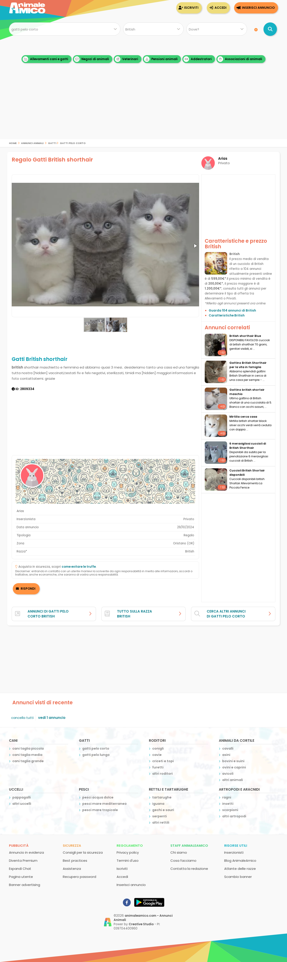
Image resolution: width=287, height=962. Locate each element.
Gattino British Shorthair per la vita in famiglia (248, 365)
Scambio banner (238, 876)
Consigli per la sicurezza (83, 852)
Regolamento (130, 845)
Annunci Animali (32, 142)
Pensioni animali (161, 59)
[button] (195, 245)
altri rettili (160, 822)
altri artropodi (234, 816)
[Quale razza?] (153, 29)
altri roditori (162, 773)
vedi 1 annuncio (51, 717)
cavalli (227, 748)
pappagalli (21, 797)
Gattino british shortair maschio (247, 392)
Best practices (75, 860)
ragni (226, 797)
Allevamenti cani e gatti (45, 59)
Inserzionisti (234, 852)
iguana (158, 803)
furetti (157, 767)
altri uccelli (21, 803)
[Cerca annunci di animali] (270, 29)
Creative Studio (141, 924)
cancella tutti (22, 717)
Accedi (220, 8)
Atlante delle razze (240, 868)
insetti (227, 803)
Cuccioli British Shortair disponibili (247, 473)
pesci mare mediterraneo (104, 803)
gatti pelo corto (73, 142)
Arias (222, 158)
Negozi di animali (91, 59)
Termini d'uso (128, 860)
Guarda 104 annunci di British (232, 310)
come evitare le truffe (79, 567)
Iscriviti (191, 8)
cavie (157, 755)
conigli (158, 748)
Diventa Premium (23, 860)
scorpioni (230, 810)
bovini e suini (233, 761)
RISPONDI (28, 589)
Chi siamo (178, 852)
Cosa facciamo (183, 860)
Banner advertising (24, 884)
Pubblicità (18, 845)
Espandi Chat (20, 868)
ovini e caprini (234, 767)
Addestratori (197, 59)
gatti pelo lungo (96, 755)
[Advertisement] (143, 107)
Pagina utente (21, 876)
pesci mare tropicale (100, 810)
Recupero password (79, 876)
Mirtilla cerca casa (243, 417)
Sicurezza (72, 845)
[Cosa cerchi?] (64, 29)
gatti (52, 142)
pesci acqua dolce (97, 797)
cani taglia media (27, 755)
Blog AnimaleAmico (240, 860)
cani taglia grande (28, 761)
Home (13, 142)
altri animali (232, 780)
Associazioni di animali (239, 59)
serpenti (159, 816)
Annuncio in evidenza (26, 852)
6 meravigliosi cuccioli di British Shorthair (247, 446)
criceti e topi (163, 761)
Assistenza (72, 868)
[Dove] (216, 29)
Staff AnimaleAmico (189, 845)
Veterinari (126, 59)
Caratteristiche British (227, 315)
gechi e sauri (163, 810)
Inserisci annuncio (258, 8)
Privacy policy (128, 852)
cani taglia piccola (28, 748)
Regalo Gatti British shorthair (52, 160)
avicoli (227, 773)
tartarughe (162, 797)
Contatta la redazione (189, 868)
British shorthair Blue (245, 336)
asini (226, 755)
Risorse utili (235, 845)
